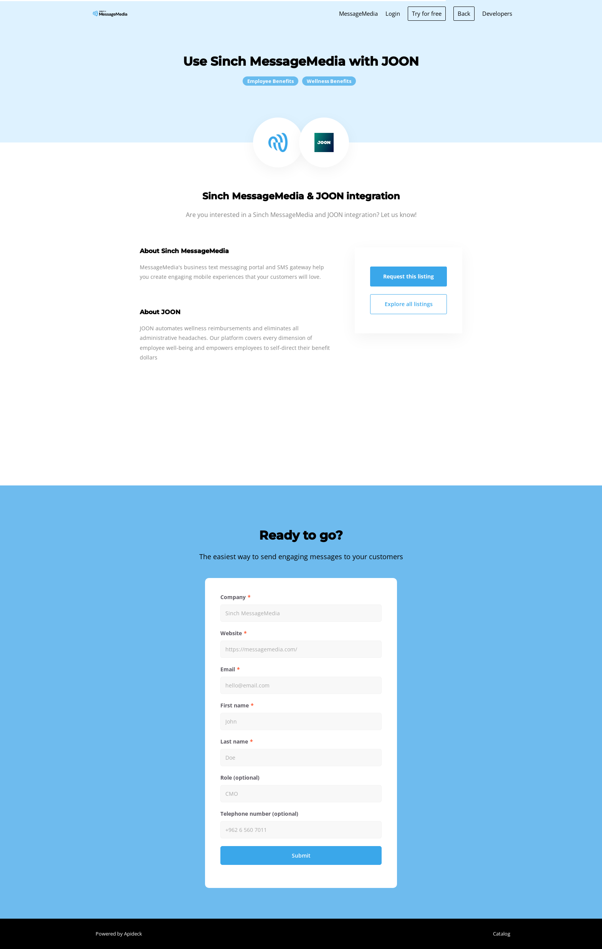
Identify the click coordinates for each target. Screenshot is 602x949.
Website (231, 633)
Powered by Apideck (119, 933)
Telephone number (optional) (259, 813)
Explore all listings (409, 304)
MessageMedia (358, 13)
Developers (497, 13)
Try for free (427, 13)
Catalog (501, 933)
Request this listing (408, 276)
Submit (301, 855)
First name (234, 705)
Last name (234, 741)
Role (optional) (240, 777)
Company (233, 597)
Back (464, 13)
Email (227, 669)
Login (392, 13)
